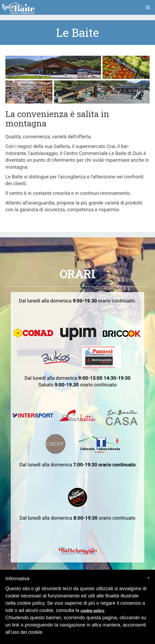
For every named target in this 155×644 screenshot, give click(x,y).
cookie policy (92, 610)
